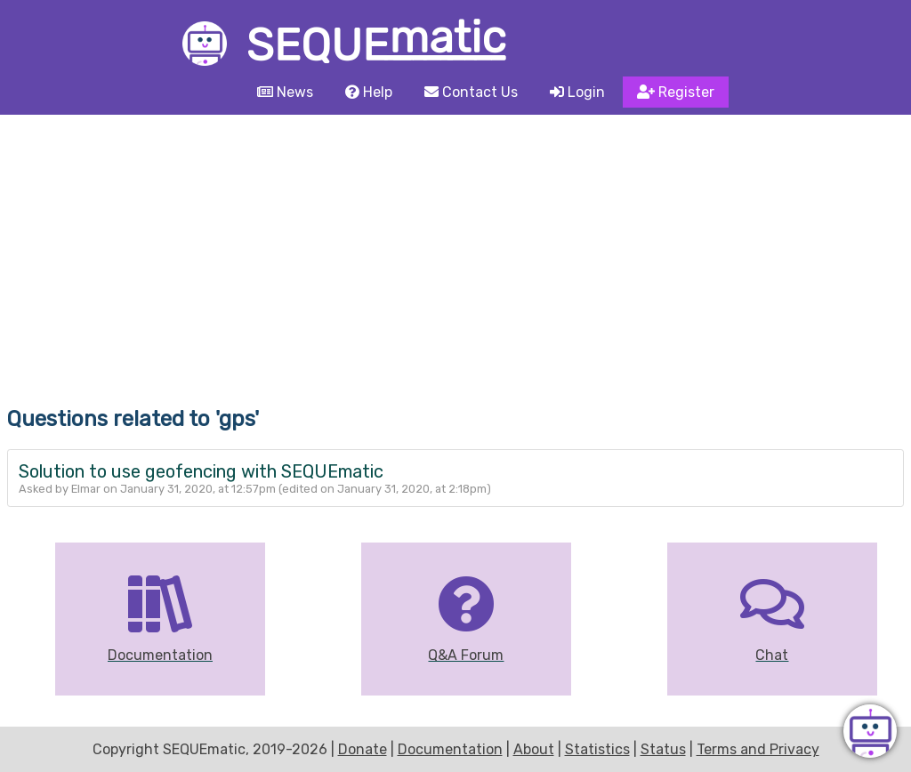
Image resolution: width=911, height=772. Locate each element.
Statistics (597, 749)
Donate (362, 749)
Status (663, 749)
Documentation (450, 749)
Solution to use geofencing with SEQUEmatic (201, 471)
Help (368, 92)
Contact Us (471, 92)
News (285, 92)
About (533, 749)
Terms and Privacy (758, 749)
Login (577, 92)
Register (675, 92)
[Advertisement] (455, 248)
